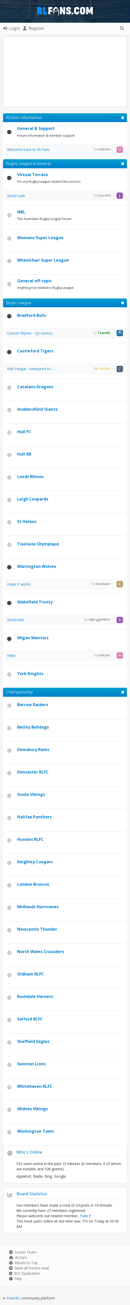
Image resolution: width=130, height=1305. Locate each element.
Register (34, 28)
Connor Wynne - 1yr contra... (30, 333)
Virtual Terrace (32, 174)
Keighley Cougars (35, 862)
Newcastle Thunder (37, 929)
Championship (19, 692)
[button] (122, 28)
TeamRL (13, 1298)
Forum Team (22, 1252)
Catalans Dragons (35, 387)
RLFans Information (24, 117)
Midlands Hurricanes (38, 906)
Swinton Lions (31, 1064)
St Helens (26, 521)
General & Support (36, 128)
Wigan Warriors (33, 638)
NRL (21, 212)
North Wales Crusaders (40, 951)
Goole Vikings (31, 794)
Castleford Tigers (35, 351)
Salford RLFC (30, 1019)
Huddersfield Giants (37, 409)
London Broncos (33, 884)
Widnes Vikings (32, 1109)
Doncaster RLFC (33, 772)
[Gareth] (104, 195)
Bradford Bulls (31, 315)
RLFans (18, 1257)
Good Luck (16, 195)
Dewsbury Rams (33, 749)
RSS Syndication (24, 1273)
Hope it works (19, 584)
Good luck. (16, 619)
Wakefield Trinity (35, 602)
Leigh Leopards (32, 499)
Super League (18, 302)
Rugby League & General (28, 163)
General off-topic (34, 281)
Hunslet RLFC (30, 839)
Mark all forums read (29, 1268)
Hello (11, 655)
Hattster (104, 149)
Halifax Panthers (34, 817)
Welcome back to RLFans (28, 149)
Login (11, 28)
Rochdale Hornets (35, 996)
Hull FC (24, 431)
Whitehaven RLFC (34, 1086)
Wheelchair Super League (43, 260)
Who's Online (29, 1152)
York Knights (30, 673)
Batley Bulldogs (33, 727)
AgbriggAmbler (99, 619)
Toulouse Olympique (38, 544)
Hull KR (24, 454)
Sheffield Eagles (33, 1041)
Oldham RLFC (30, 974)
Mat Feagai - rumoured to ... (30, 368)
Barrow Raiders (32, 704)
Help (15, 1278)
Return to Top (23, 1262)
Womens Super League (40, 237)
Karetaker (103, 583)
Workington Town (35, 1131)
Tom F (85, 1215)
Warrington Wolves (36, 566)
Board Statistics (31, 1194)
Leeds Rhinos (30, 476)
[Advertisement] (66, 71)
